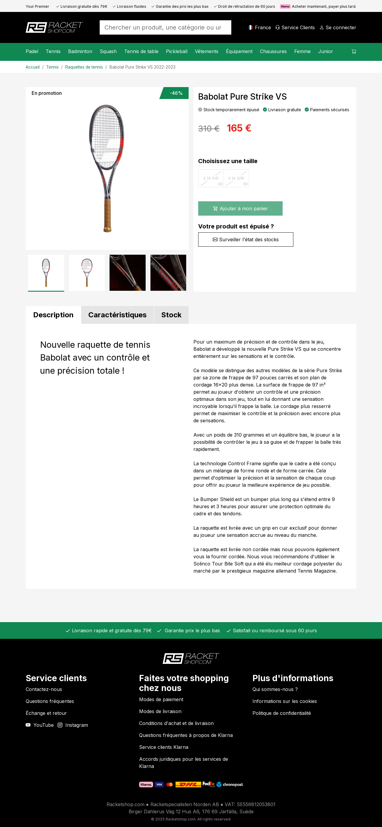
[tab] (53, 315)
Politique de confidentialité (281, 713)
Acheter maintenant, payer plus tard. (318, 6)
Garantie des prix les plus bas (180, 6)
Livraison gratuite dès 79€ (81, 6)
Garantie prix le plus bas (191, 630)
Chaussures (273, 51)
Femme (302, 51)
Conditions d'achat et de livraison (176, 723)
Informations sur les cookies (284, 701)
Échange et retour (46, 713)
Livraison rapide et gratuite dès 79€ (111, 630)
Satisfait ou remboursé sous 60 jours (274, 630)
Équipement (239, 51)
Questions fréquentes (50, 701)
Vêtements (206, 51)
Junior (325, 51)
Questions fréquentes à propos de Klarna (186, 735)
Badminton (80, 51)
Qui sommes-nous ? (275, 689)
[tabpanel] (191, 456)
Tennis (53, 51)
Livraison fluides (129, 6)
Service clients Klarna (163, 747)
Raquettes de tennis (84, 67)
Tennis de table (141, 51)
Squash (108, 51)
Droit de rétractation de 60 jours (244, 6)
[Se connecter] (337, 27)
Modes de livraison (160, 711)
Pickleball (176, 51)
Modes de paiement (161, 699)
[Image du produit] (107, 168)
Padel (32, 51)
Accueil (33, 67)
